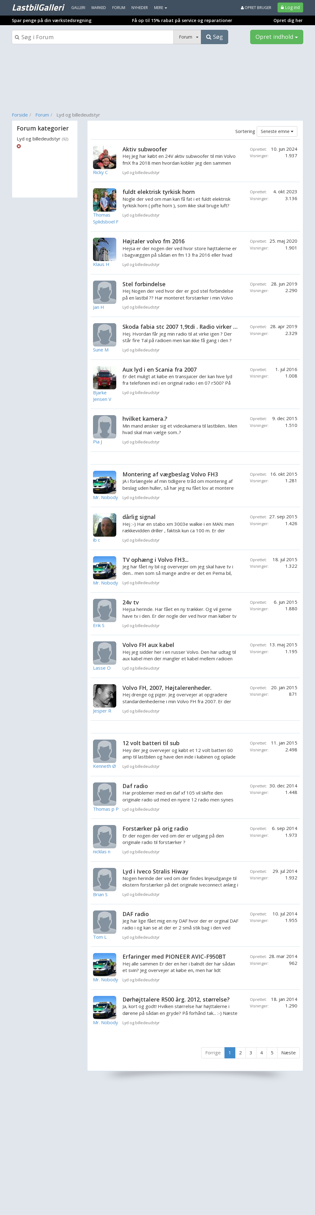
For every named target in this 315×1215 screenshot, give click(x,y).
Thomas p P (106, 809)
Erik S (98, 625)
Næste (288, 1052)
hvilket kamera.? (144, 418)
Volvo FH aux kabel (148, 645)
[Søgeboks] (93, 37)
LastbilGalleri (38, 7)
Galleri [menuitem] (78, 7)
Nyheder (139, 7)
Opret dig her (288, 20)
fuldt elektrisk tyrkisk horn (158, 191)
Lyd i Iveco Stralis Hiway (155, 871)
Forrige (213, 1052)
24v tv (130, 602)
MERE (160, 7)
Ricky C (100, 172)
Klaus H (101, 264)
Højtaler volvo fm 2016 (153, 241)
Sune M (101, 349)
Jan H (98, 307)
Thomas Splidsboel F (105, 218)
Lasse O (102, 668)
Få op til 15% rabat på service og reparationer (182, 20)
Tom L (100, 937)
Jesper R (102, 711)
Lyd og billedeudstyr (42, 138)
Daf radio (135, 786)
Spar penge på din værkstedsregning (51, 20)
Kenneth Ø (104, 766)
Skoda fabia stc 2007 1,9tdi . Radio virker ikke (183, 326)
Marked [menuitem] (98, 7)
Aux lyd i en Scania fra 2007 (159, 369)
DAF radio (135, 914)
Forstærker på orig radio (155, 828)
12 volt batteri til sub (151, 743)
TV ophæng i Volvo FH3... (155, 559)
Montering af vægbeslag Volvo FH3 (170, 474)
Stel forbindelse (144, 284)
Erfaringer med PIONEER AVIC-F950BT (174, 956)
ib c (96, 540)
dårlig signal (139, 516)
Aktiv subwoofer (144, 149)
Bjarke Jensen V (102, 395)
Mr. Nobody (105, 497)
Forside (20, 115)
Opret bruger (256, 7)
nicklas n (101, 851)
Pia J (97, 441)
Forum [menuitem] (118, 7)
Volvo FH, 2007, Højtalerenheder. (166, 687)
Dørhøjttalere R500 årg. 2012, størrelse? (176, 999)
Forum (42, 115)
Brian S (100, 894)
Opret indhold (276, 36)
